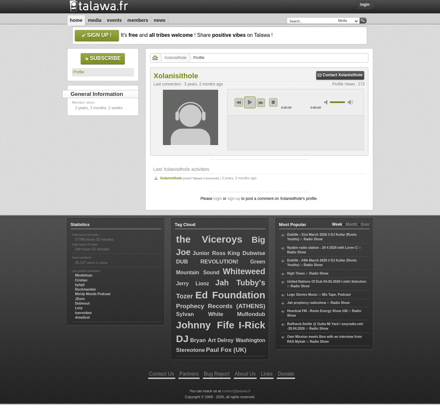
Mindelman (83, 275)
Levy (79, 308)
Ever (365, 224)
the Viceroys (209, 239)
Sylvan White (199, 314)
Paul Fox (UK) (226, 349)
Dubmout (82, 303)
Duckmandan (85, 289)
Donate (286, 374)
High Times (296, 273)
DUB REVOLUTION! (207, 262)
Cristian (81, 280)
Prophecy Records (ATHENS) (220, 306)
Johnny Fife (205, 325)
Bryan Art (203, 340)
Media (95, 20)
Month (352, 224)
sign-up (233, 198)
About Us (245, 374)
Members (137, 20)
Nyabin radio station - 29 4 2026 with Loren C (322, 247)
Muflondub (251, 314)
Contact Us (161, 374)
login (218, 198)
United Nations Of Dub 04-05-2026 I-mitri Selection (326, 281)
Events (114, 20)
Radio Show (313, 239)
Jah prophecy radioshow (306, 303)
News (159, 20)
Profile (78, 72)
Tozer (184, 296)
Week (337, 224)
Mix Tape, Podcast (336, 294)
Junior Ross (208, 253)
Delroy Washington (241, 340)
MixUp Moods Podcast (93, 294)
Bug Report (217, 374)
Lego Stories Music (302, 294)
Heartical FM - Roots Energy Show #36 (317, 311)
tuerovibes (83, 313)
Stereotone (190, 350)
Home (76, 20)
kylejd (80, 285)
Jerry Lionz (192, 283)
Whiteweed (244, 271)
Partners (189, 374)
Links (267, 374)
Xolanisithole (175, 57)
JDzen (80, 299)
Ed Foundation (230, 295)
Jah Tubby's (240, 282)
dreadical (82, 317)
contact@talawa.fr (236, 391)
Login (365, 4)
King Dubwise (246, 253)
